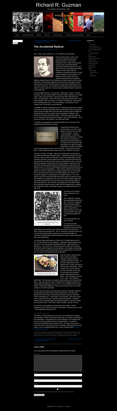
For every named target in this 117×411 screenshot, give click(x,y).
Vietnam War (60, 335)
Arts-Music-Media (27, 35)
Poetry (91, 74)
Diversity (68, 22)
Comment (37, 354)
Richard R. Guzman (58, 5)
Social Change (78, 22)
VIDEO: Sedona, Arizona (75, 40)
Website (36, 384)
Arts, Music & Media (48, 22)
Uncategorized (91, 65)
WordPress (55, 406)
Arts (89, 42)
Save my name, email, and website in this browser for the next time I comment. (54, 391)
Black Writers (93, 70)
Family (89, 54)
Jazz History (93, 44)
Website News (91, 67)
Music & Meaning (94, 46)
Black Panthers (42, 333)
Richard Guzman (53, 49)
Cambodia (49, 333)
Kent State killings (57, 333)
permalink (74, 335)
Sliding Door (63, 406)
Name (36, 372)
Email (36, 378)
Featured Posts (92, 56)
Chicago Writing (93, 72)
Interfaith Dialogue (94, 53)
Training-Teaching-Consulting (74, 35)
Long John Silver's (67, 333)
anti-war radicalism (66, 332)
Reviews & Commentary (94, 58)
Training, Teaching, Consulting (88, 22)
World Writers (93, 75)
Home (28, 22)
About (99, 22)
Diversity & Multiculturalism (94, 49)
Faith (89, 51)
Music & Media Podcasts (95, 48)
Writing (58, 22)
